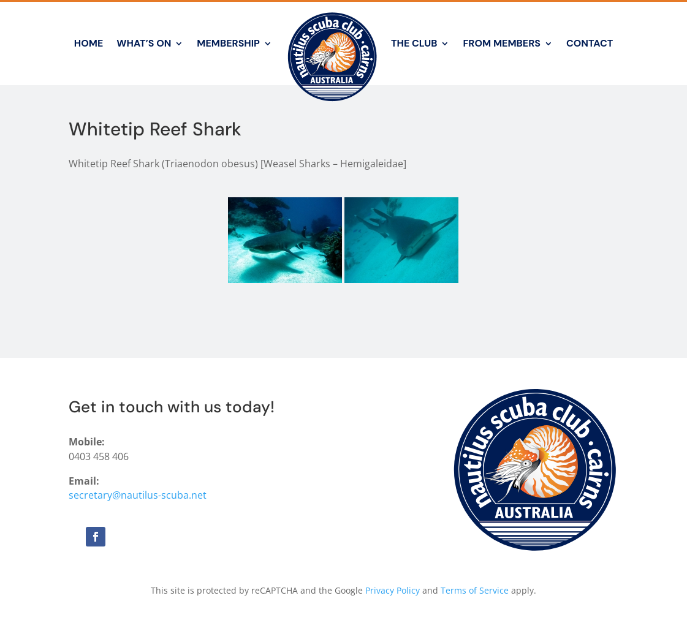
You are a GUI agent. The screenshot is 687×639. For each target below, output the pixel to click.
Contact (589, 43)
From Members (501, 43)
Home (88, 43)
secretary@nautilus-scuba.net (138, 495)
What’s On (143, 43)
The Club (414, 43)
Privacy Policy (392, 590)
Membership (228, 43)
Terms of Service (475, 590)
